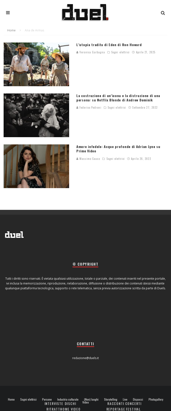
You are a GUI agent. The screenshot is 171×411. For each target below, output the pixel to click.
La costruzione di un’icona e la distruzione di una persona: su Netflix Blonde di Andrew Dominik (118, 97)
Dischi (70, 403)
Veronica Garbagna (90, 52)
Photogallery (156, 399)
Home (11, 399)
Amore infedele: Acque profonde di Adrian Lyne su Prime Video (118, 148)
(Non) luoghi (91, 399)
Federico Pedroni (88, 107)
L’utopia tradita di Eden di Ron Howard (109, 44)
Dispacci (138, 399)
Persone (47, 399)
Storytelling (110, 399)
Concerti (133, 403)
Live (125, 399)
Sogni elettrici (120, 52)
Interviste (54, 403)
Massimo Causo (88, 159)
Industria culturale (68, 399)
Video (85, 402)
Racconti (115, 403)
